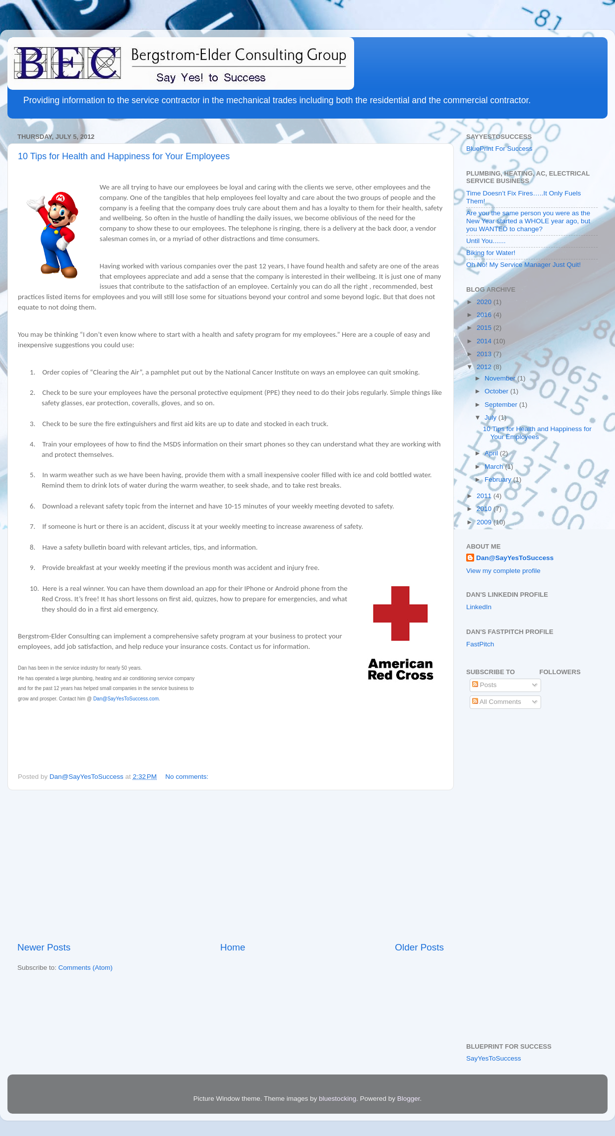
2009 (485, 522)
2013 (485, 354)
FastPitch (480, 644)
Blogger (408, 1098)
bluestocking (337, 1098)
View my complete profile (503, 570)
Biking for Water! (490, 252)
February (499, 479)
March (495, 466)
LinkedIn (479, 607)
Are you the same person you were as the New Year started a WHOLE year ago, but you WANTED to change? (528, 221)
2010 (485, 508)
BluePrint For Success (499, 148)
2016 (485, 314)
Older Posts (419, 947)
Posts (484, 685)
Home (232, 947)
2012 (485, 367)
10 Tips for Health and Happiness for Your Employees (124, 156)
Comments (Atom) (86, 967)
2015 (485, 327)
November (501, 378)
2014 (485, 341)
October (497, 391)
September (502, 404)
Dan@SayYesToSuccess (515, 558)
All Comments (496, 701)
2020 (485, 302)
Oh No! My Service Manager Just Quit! (523, 264)
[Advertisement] (230, 866)
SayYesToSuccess (493, 1058)
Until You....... (486, 241)
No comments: (187, 776)
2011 (485, 496)
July (491, 417)
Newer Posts (43, 947)
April (492, 453)
